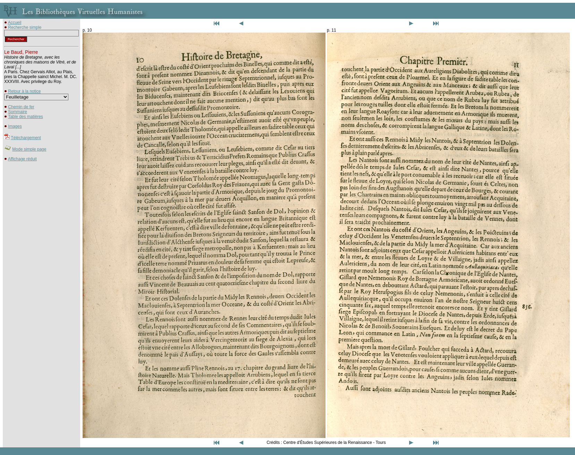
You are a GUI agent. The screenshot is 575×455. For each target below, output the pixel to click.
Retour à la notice (24, 91)
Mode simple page (29, 149)
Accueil (15, 22)
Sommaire (17, 111)
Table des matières (25, 116)
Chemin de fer (21, 106)
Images (15, 126)
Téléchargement (26, 137)
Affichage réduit (22, 159)
